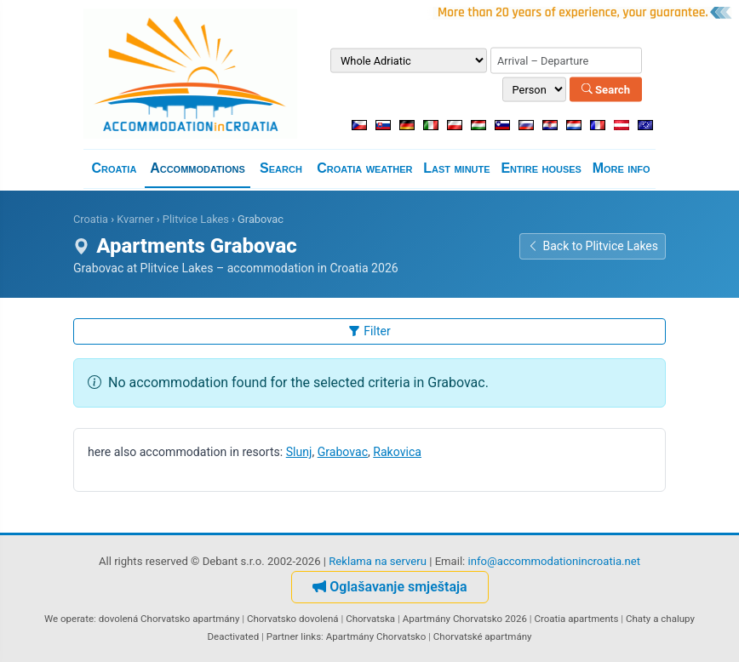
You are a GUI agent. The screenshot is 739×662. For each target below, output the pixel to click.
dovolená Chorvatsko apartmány (169, 619)
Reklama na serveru (378, 561)
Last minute (456, 168)
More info (621, 168)
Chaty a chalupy (660, 619)
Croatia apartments (576, 619)
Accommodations (197, 168)
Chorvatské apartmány (482, 636)
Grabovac (343, 452)
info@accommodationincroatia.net (554, 561)
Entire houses (541, 168)
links (311, 636)
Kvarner (135, 219)
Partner (282, 636)
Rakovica (397, 452)
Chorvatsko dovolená (293, 619)
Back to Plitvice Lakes (592, 246)
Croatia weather (364, 168)
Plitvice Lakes (196, 219)
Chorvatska (370, 619)
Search (605, 89)
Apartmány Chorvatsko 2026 (465, 619)
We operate (69, 619)
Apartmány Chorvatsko (376, 636)
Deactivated (234, 636)
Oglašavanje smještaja (389, 587)
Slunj (299, 452)
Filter (369, 331)
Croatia (113, 168)
